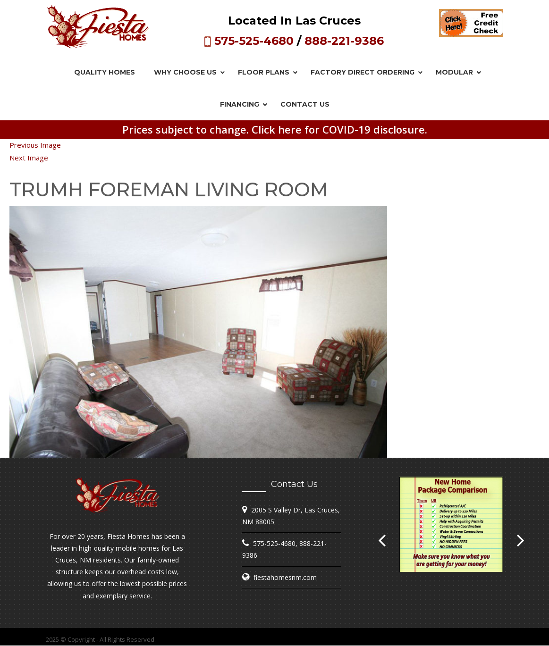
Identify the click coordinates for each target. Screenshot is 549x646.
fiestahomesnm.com (285, 577)
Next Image (28, 157)
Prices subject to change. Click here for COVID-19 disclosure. (274, 129)
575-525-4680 (254, 41)
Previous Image (35, 145)
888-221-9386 (344, 41)
